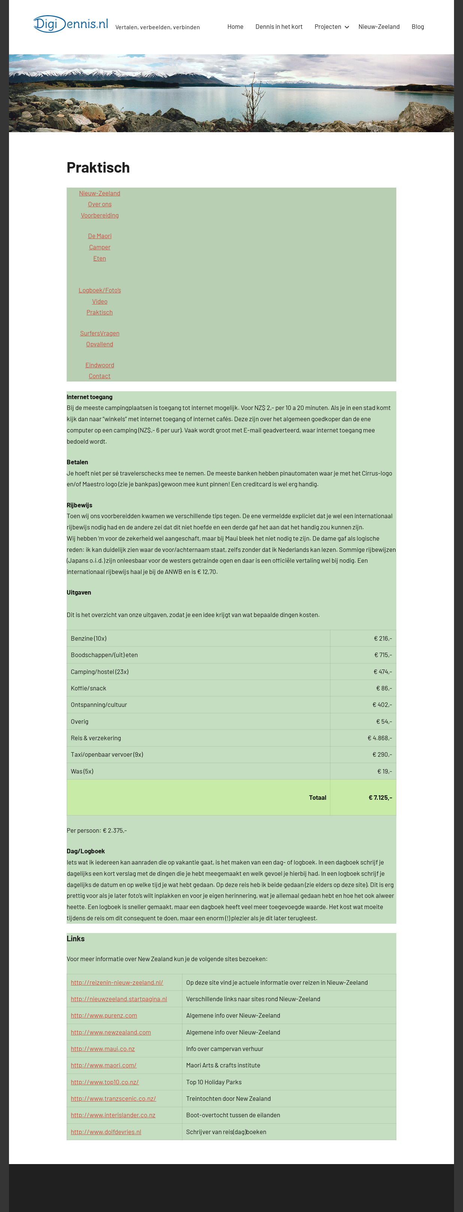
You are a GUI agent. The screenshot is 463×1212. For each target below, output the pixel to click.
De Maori (100, 235)
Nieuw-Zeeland (379, 26)
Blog (418, 26)
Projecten (331, 26)
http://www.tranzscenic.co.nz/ (113, 1098)
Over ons (100, 203)
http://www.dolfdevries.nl (106, 1131)
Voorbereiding (100, 215)
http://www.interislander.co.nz (113, 1114)
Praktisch (100, 312)
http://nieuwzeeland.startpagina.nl (119, 998)
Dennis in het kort (279, 26)
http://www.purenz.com (104, 1015)
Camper (100, 246)
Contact (100, 375)
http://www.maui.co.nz (103, 1048)
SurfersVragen (99, 333)
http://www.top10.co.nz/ (105, 1081)
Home (235, 26)
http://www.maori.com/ (104, 1065)
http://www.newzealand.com (111, 1032)
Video (100, 301)
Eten (99, 258)
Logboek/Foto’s (100, 290)
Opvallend (99, 343)
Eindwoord (99, 364)
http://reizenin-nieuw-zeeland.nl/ (117, 982)
